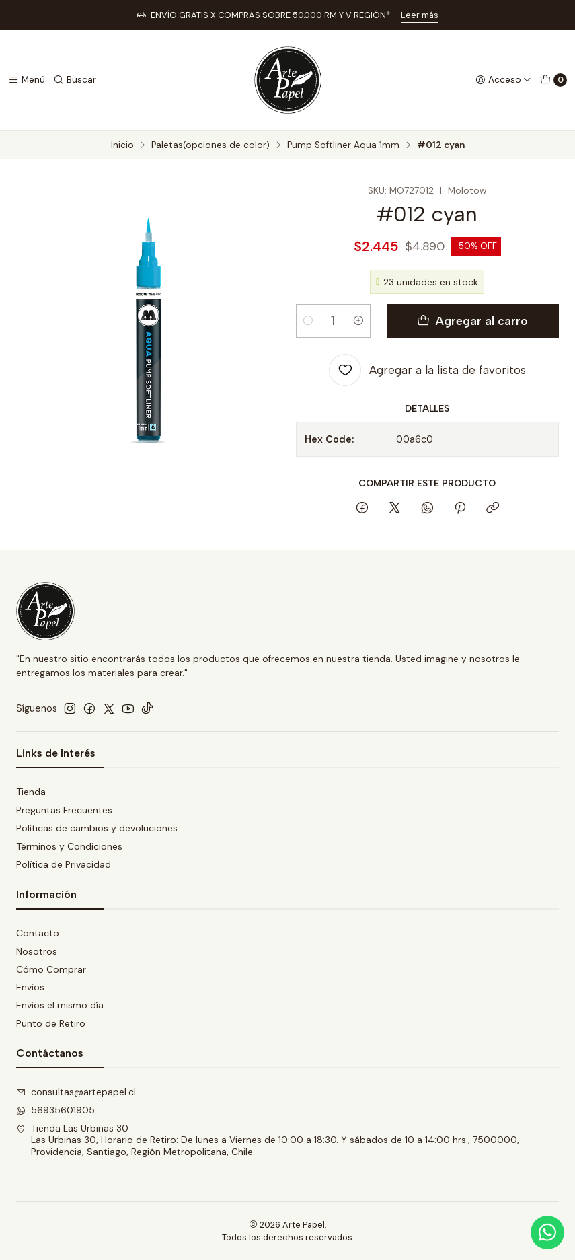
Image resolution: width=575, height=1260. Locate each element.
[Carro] (553, 80)
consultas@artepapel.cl (76, 1092)
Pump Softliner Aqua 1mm (343, 145)
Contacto (37, 933)
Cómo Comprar (51, 969)
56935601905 (55, 1110)
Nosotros (36, 951)
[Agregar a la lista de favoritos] (427, 370)
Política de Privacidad (63, 864)
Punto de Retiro (50, 1023)
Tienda (31, 792)
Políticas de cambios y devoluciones (97, 828)
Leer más (419, 15)
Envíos (30, 987)
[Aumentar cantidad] (358, 321)
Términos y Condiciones (69, 846)
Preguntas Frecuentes (64, 810)
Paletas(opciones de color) (210, 145)
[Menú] (26, 80)
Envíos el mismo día (60, 1005)
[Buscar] (74, 80)
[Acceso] (503, 80)
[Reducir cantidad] (308, 321)
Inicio (122, 145)
